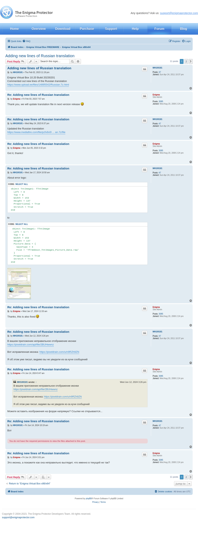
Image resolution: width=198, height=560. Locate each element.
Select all (21, 184)
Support (111, 28)
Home (14, 28)
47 (160, 72)
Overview (38, 28)
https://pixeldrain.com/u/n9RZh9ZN (59, 351)
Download (62, 28)
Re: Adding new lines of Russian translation (38, 94)
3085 (161, 101)
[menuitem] (26, 41)
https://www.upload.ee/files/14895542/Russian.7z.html (38, 84)
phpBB (89, 498)
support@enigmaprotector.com (179, 13)
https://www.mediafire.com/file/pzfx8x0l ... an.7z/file (36, 132)
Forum (159, 28)
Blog (183, 28)
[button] (191, 61)
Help (135, 28)
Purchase (87, 28)
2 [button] (186, 61)
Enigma (156, 95)
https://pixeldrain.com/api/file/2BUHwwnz (30, 344)
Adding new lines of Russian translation (39, 56)
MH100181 (157, 68)
